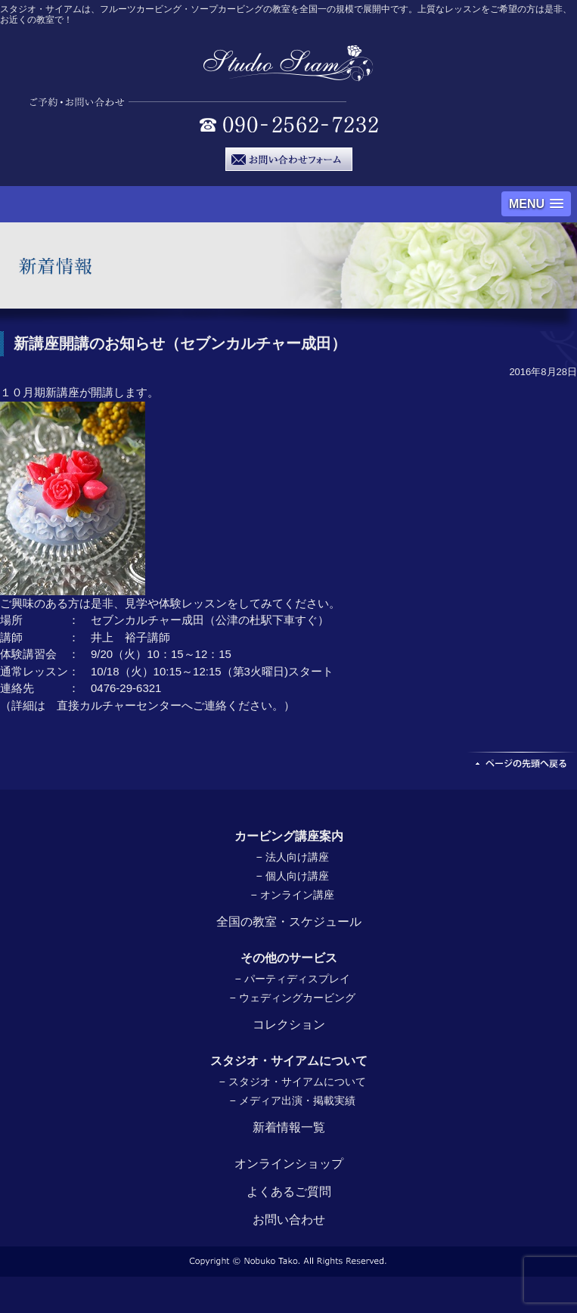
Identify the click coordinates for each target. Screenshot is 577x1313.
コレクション (289, 1024)
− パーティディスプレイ (291, 979)
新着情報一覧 (289, 1127)
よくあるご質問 (289, 1191)
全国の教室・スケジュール (288, 921)
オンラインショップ (288, 1163)
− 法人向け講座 (292, 857)
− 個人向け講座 (292, 876)
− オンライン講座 (291, 895)
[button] (536, 203)
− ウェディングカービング (292, 998)
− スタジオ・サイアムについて (292, 1082)
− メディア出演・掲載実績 (292, 1100)
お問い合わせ (289, 1219)
